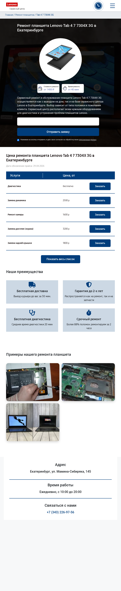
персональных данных (87, 140)
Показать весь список (60, 259)
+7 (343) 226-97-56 (60, 512)
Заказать (100, 186)
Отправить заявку (58, 132)
